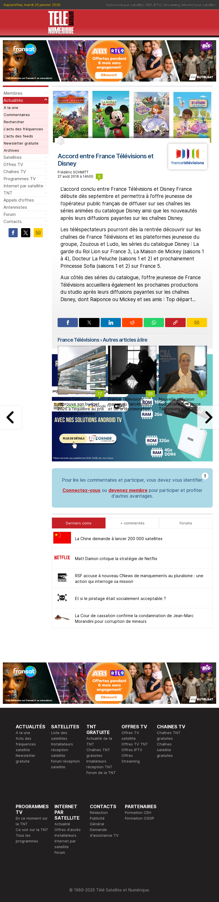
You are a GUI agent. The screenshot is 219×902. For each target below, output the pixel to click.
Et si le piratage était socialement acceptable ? (120, 598)
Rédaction (99, 812)
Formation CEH (138, 812)
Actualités (13, 100)
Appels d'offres (18, 200)
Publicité (97, 818)
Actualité (62, 824)
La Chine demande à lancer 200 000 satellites (119, 538)
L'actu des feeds (18, 136)
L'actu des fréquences (23, 129)
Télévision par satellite (125, 5)
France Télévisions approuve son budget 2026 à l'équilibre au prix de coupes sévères (81, 406)
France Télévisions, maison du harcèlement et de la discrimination (130, 404)
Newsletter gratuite (21, 143)
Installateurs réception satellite (62, 750)
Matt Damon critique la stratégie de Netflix (116, 558)
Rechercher (14, 121)
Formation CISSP (139, 818)
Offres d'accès (67, 829)
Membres (13, 93)
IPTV (157, 5)
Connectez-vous (81, 490)
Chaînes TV (14, 171)
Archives (11, 150)
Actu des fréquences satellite (26, 744)
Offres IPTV (131, 749)
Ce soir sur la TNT (32, 829)
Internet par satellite (199, 5)
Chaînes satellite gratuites (165, 750)
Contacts (12, 221)
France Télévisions (78, 340)
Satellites (12, 157)
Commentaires (17, 114)
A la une (11, 107)
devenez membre (127, 490)
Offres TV (13, 164)
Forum (9, 214)
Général (97, 824)
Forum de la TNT (101, 772)
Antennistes (15, 207)
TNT (148, 5)
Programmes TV (19, 178)
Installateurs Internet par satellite (65, 841)
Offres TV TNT (134, 744)
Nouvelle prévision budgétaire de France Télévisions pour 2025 (180, 404)
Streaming (171, 5)
